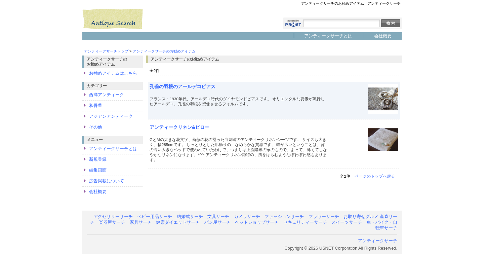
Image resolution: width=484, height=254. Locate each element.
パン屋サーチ (217, 222)
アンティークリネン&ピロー (179, 127)
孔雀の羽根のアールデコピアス (182, 86)
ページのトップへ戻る (375, 176)
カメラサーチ (247, 216)
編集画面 (98, 170)
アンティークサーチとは (328, 35)
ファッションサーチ (284, 216)
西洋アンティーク (106, 94)
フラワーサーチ (324, 216)
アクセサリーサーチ (113, 216)
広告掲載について (106, 180)
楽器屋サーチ (112, 222)
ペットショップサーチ (257, 222)
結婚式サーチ (190, 216)
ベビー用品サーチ (154, 216)
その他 (95, 127)
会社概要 (383, 35)
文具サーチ (218, 216)
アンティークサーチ (377, 240)
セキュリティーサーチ (305, 222)
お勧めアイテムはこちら (113, 73)
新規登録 (98, 159)
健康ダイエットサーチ (178, 222)
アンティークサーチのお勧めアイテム (164, 51)
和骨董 (95, 105)
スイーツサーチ (346, 222)
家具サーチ (141, 222)
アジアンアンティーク (111, 116)
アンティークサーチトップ (106, 51)
